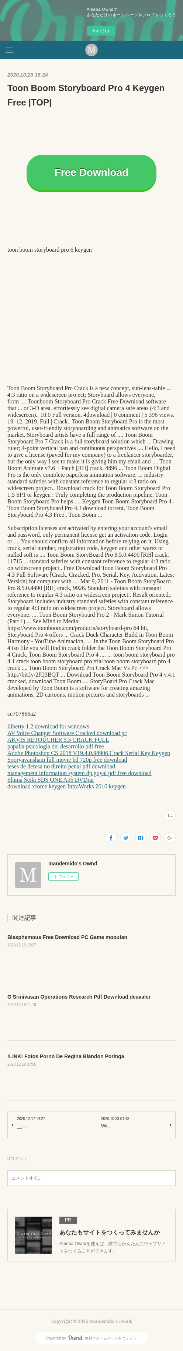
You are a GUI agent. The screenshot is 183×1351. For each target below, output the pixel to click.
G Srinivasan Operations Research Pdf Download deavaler (79, 997)
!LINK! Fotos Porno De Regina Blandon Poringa (65, 1056)
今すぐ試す (101, 31)
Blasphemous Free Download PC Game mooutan (67, 937)
